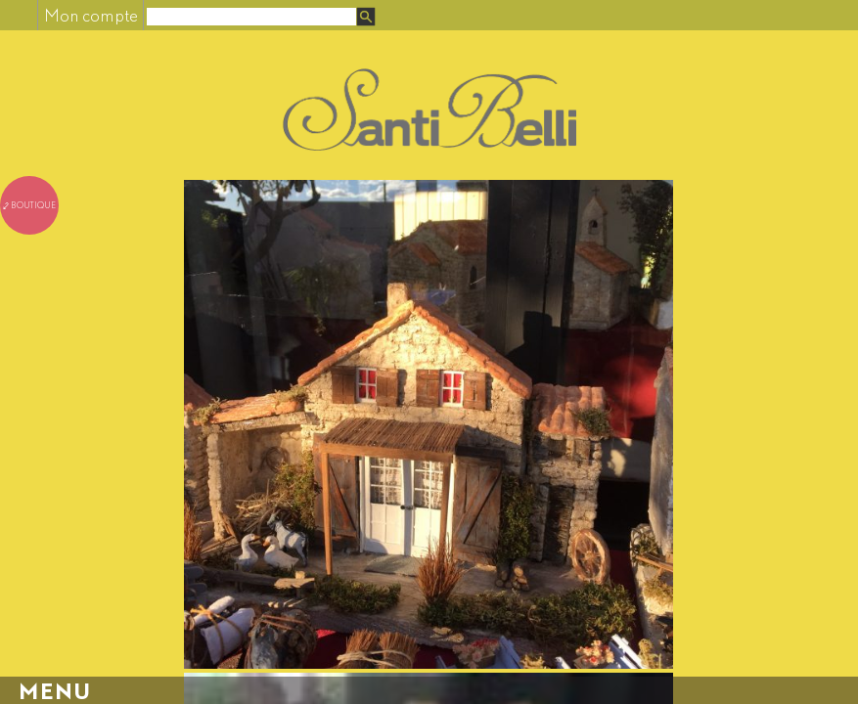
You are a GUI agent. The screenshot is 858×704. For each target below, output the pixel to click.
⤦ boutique (29, 205)
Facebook (17, 15)
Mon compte (91, 15)
